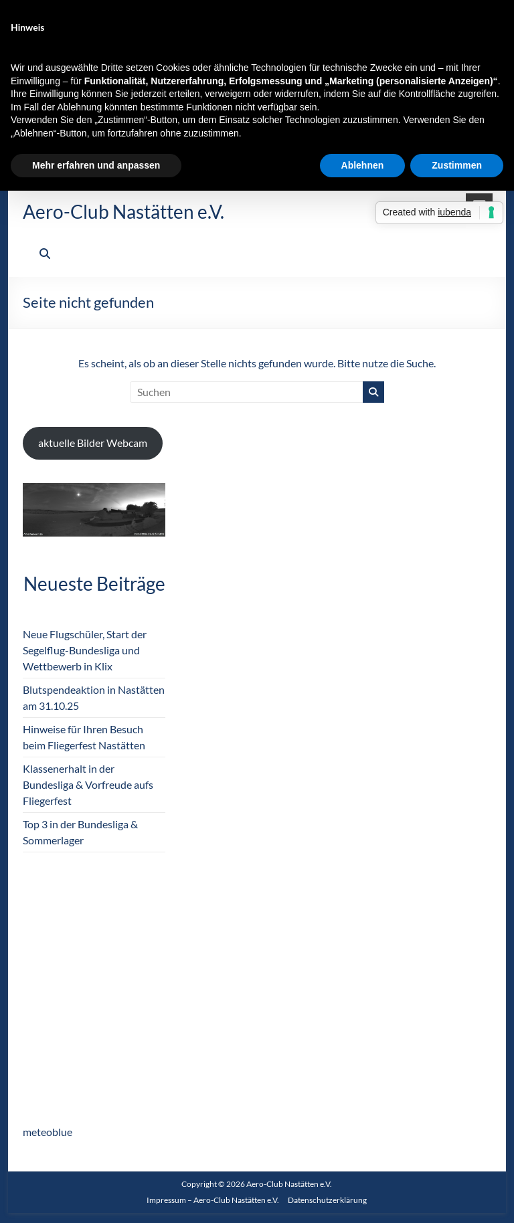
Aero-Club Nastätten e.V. (123, 211)
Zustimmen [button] (457, 165)
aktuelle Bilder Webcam (92, 442)
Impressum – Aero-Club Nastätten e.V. (213, 1200)
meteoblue (47, 1131)
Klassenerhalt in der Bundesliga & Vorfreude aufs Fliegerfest (88, 784)
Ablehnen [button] (362, 165)
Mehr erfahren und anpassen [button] (96, 165)
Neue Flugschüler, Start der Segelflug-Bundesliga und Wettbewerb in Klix (85, 650)
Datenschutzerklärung (327, 1200)
